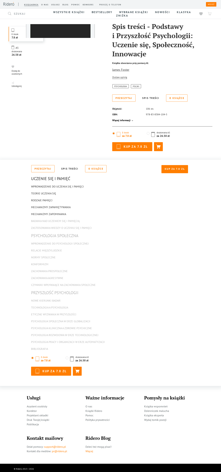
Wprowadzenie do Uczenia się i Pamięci (57, 184)
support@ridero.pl (55, 444)
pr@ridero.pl (59, 449)
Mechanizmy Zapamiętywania (51, 205)
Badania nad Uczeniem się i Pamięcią (55, 219)
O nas (88, 404)
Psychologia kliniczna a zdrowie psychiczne (61, 326)
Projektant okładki (37, 413)
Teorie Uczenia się (43, 191)
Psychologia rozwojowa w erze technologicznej (64, 333)
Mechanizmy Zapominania (48, 212)
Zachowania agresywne (47, 276)
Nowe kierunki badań (45, 298)
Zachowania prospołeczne (49, 269)
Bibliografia (39, 346)
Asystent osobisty (37, 404)
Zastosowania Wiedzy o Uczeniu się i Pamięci (61, 225)
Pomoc (89, 413)
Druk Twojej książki (38, 417)
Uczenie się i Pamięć (50, 176)
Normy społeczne (43, 255)
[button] (27, 13)
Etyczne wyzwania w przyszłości (53, 312)
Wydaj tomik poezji (155, 417)
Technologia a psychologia (49, 305)
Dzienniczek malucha (156, 408)
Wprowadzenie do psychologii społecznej (60, 241)
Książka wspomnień (156, 404)
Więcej (89, 449)
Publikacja (33, 422)
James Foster (120, 70)
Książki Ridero (93, 408)
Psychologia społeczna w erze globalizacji (60, 319)
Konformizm (39, 262)
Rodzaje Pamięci (41, 198)
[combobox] (27, 13)
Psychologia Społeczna (54, 233)
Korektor (32, 408)
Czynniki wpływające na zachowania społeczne (63, 283)
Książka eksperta (154, 413)
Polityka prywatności (97, 417)
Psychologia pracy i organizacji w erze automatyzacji (68, 340)
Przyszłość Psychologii (54, 290)
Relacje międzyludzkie (46, 248)
